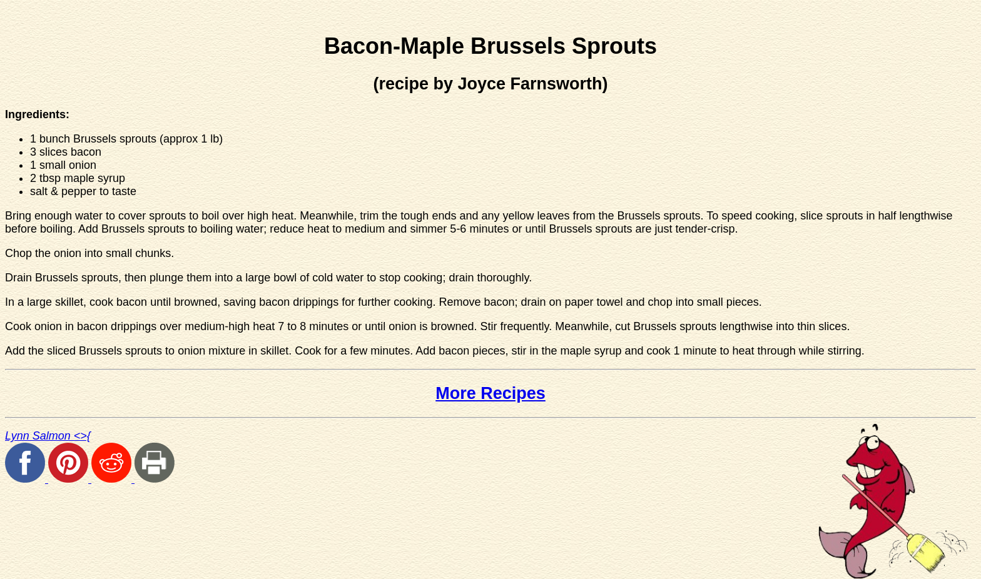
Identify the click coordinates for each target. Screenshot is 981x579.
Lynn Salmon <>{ (48, 436)
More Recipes (490, 393)
